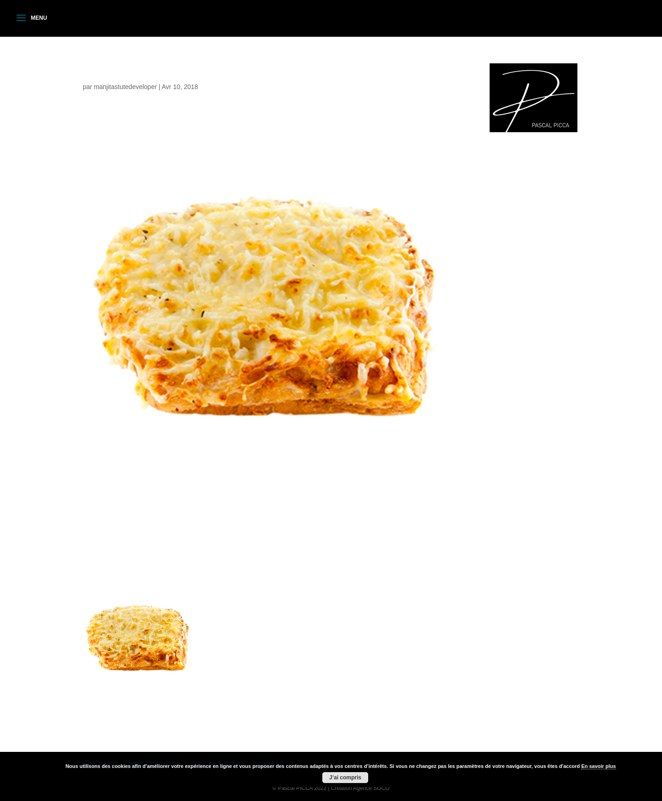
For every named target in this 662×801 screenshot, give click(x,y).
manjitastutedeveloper (125, 86)
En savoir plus (598, 766)
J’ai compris (345, 777)
